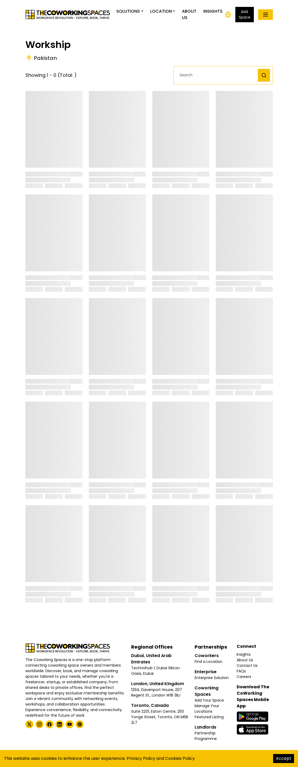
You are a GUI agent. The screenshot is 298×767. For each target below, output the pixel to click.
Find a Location (208, 661)
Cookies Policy (180, 758)
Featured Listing (209, 717)
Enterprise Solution (212, 677)
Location (161, 11)
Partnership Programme (206, 735)
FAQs (241, 671)
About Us (189, 14)
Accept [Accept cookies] (283, 758)
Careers (244, 676)
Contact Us (247, 665)
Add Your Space (209, 700)
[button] (217, 75)
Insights (213, 11)
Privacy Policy (141, 758)
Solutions (128, 11)
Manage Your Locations (207, 708)
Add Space (244, 14)
